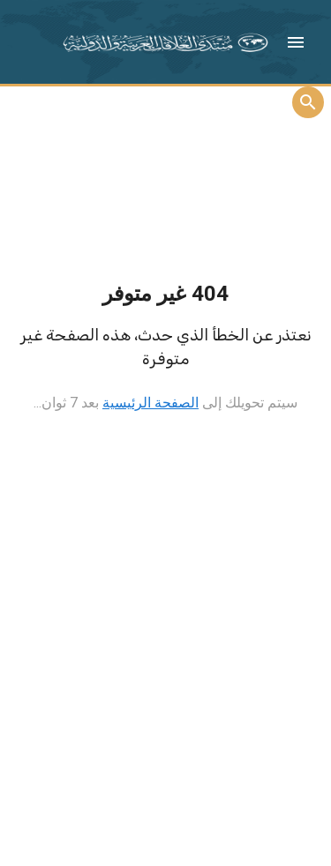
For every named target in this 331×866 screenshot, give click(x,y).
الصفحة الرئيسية (150, 402)
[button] (296, 42)
